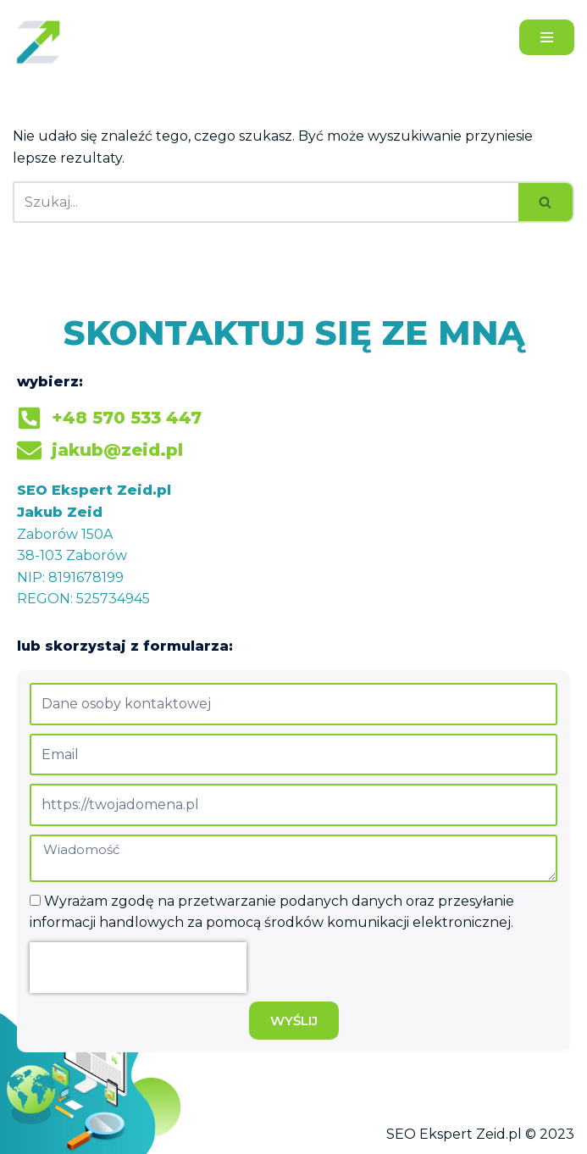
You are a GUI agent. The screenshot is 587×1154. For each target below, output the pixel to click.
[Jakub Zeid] (42, 41)
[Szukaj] (265, 202)
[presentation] (138, 967)
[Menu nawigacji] (546, 37)
